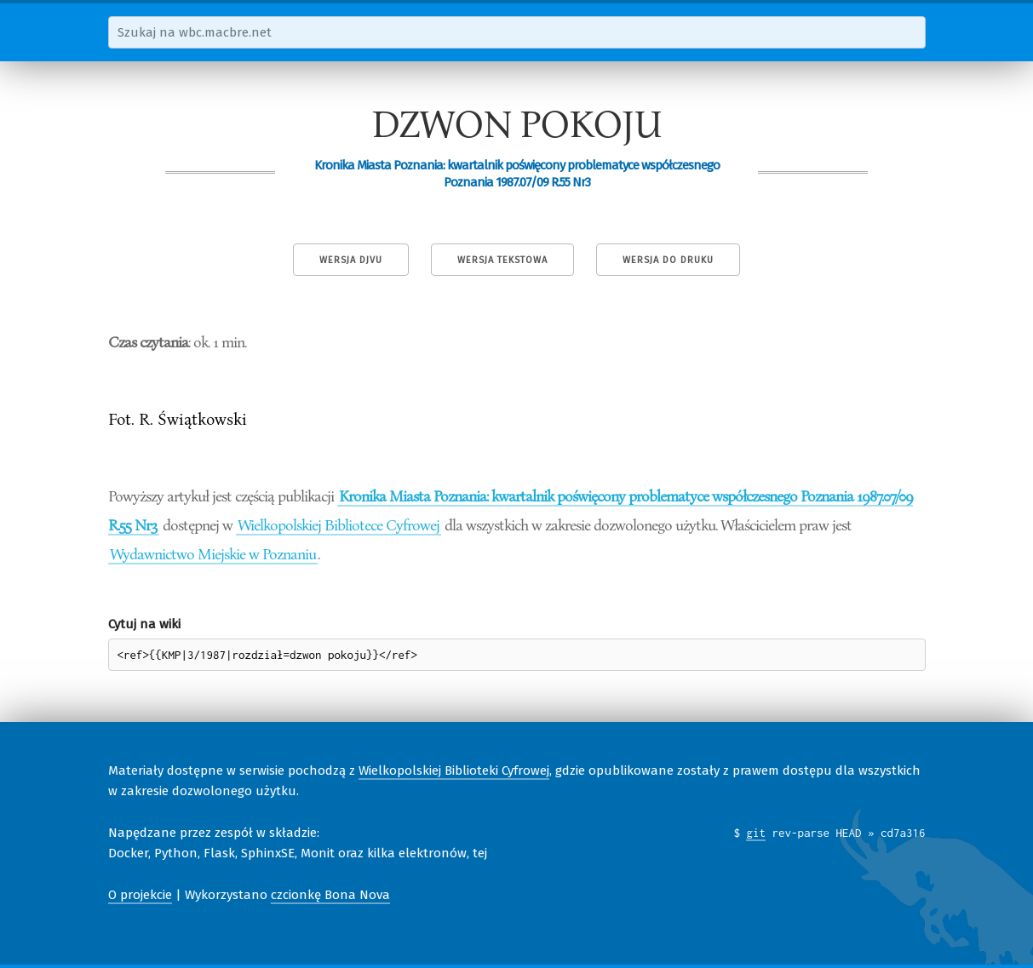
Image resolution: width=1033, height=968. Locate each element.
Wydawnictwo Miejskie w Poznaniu (213, 553)
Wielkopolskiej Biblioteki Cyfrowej (454, 770)
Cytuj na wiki (144, 624)
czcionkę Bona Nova (330, 894)
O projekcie (140, 894)
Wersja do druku (668, 260)
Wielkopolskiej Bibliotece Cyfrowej (338, 524)
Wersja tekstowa (502, 260)
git (756, 832)
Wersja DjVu (350, 260)
